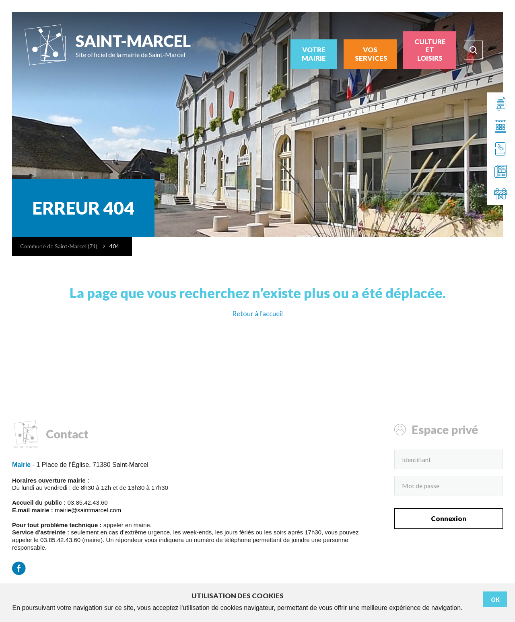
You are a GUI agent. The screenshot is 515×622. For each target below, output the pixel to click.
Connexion (448, 518)
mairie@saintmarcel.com (88, 510)
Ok (495, 599)
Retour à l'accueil (257, 313)
